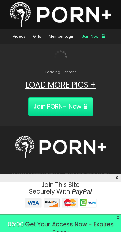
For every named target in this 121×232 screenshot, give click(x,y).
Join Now (93, 36)
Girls (37, 36)
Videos (19, 36)
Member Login (62, 36)
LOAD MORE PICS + (60, 85)
